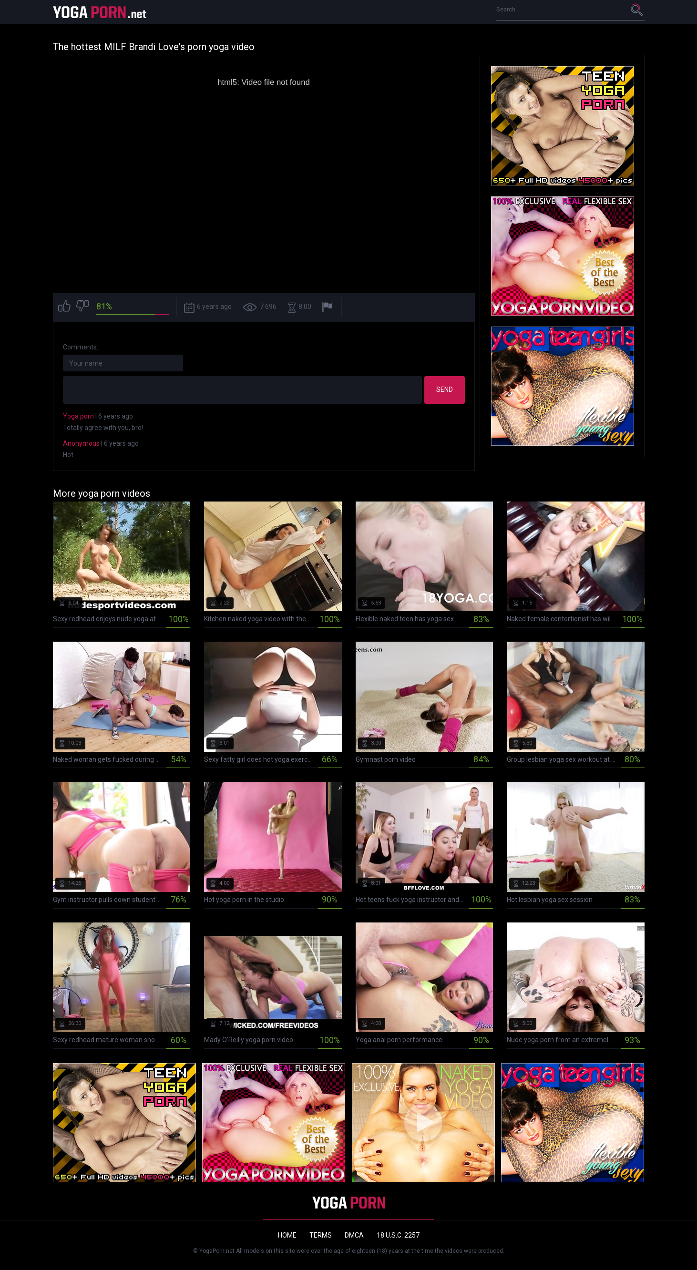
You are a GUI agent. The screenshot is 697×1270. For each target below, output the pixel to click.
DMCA (354, 1235)
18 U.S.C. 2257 (398, 1235)
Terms (320, 1235)
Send (444, 389)
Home (287, 1235)
